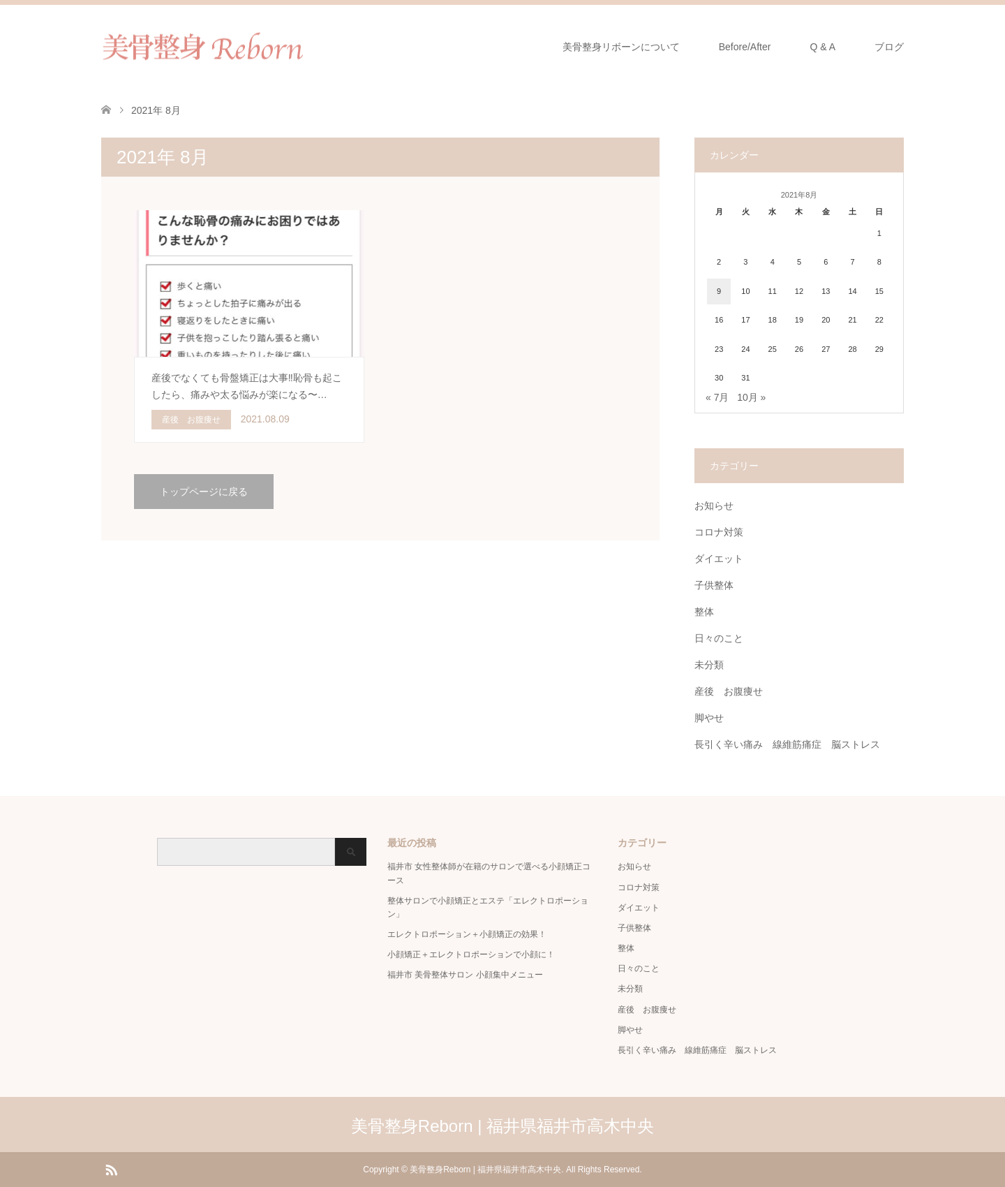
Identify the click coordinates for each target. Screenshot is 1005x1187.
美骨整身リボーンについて (621, 46)
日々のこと (718, 638)
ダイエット (718, 558)
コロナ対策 (718, 532)
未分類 (709, 664)
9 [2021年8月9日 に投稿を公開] (719, 291)
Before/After (745, 46)
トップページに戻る (204, 491)
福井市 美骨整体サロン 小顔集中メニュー (465, 975)
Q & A (822, 46)
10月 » (751, 397)
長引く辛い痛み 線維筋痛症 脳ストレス (787, 744)
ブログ (889, 46)
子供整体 (714, 585)
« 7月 (717, 397)
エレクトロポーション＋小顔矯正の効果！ (466, 934)
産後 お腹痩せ (728, 691)
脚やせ (709, 717)
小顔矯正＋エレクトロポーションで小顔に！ (471, 954)
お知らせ (714, 505)
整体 (704, 611)
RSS (111, 1168)
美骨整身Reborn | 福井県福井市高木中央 (502, 1125)
